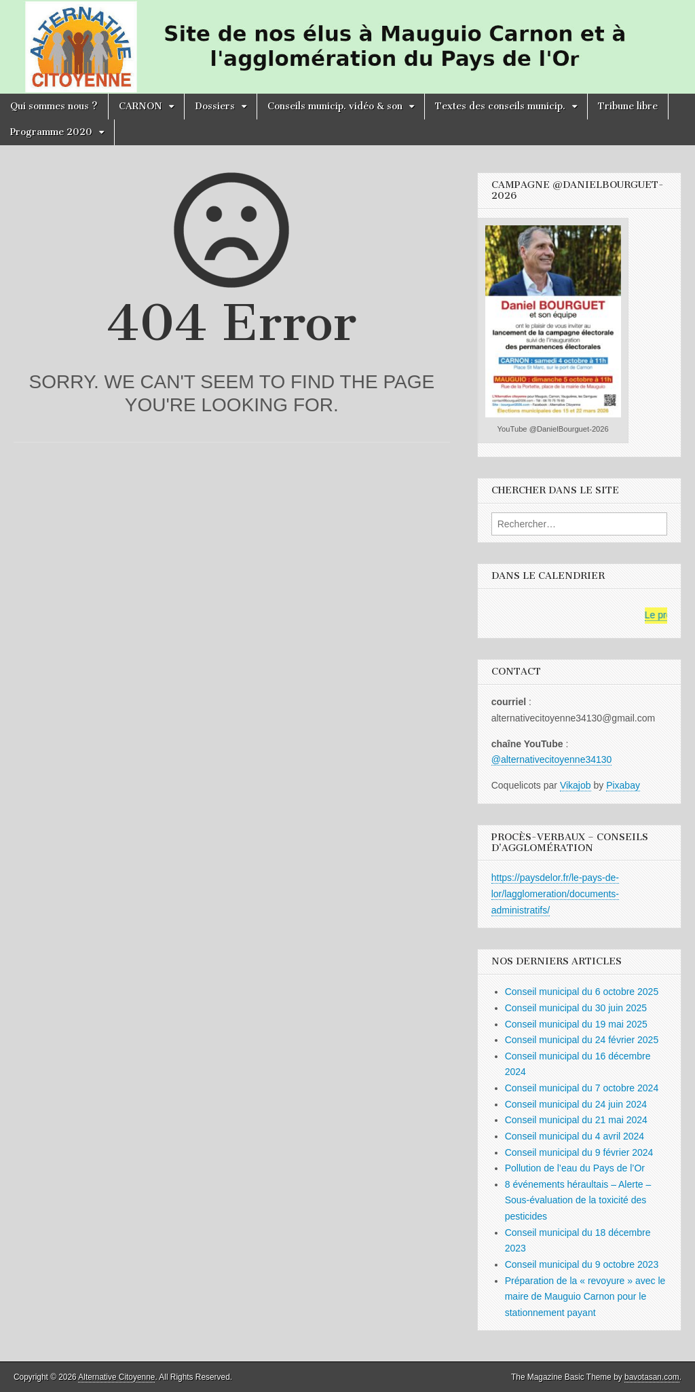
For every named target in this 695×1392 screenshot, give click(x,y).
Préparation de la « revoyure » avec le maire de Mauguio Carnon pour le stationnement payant (585, 1296)
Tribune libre (628, 106)
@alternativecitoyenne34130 (551, 759)
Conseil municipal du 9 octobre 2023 (581, 1264)
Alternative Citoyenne (116, 1377)
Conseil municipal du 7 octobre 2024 (581, 1088)
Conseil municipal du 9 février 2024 (579, 1152)
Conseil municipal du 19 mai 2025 (576, 1024)
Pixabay (623, 785)
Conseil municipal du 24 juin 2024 (576, 1104)
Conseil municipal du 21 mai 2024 (576, 1119)
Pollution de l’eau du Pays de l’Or (575, 1168)
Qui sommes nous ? (54, 106)
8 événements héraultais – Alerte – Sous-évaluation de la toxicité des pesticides (578, 1200)
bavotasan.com (651, 1377)
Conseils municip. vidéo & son (334, 106)
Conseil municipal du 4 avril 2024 (574, 1136)
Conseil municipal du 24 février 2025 (581, 1039)
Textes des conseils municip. (500, 106)
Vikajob (575, 785)
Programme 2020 (51, 132)
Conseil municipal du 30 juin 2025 (576, 1007)
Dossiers (215, 106)
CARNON (140, 106)
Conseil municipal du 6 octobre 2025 (581, 991)
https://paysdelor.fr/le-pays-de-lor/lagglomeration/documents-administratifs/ (555, 893)
